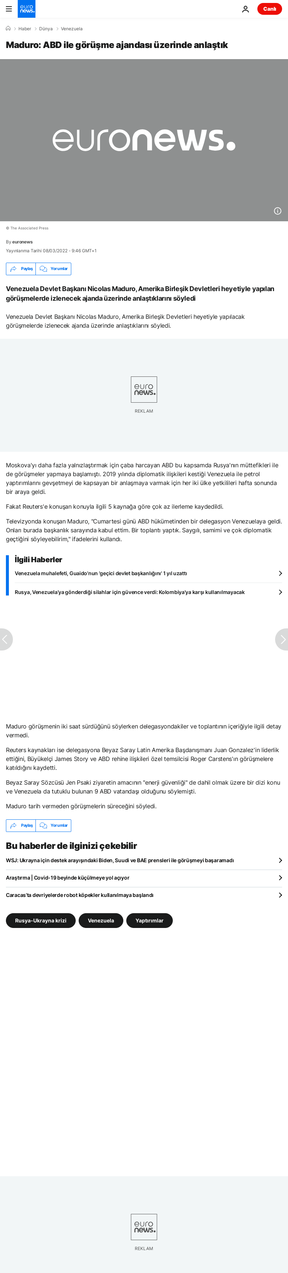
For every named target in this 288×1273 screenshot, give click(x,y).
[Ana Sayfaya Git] (26, 9)
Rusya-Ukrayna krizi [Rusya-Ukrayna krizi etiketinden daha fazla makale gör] (40, 920)
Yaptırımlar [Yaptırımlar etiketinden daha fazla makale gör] (150, 920)
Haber (24, 29)
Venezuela (72, 29)
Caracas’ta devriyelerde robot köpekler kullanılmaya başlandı (80, 895)
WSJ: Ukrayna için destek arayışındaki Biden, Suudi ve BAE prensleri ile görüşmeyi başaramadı (120, 860)
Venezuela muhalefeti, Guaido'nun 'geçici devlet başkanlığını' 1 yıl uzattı (101, 573)
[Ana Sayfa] (8, 28)
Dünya (46, 29)
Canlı (269, 9)
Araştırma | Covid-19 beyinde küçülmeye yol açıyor (67, 877)
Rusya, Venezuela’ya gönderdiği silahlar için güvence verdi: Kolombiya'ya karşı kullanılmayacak (130, 592)
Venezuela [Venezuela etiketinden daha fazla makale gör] (101, 920)
